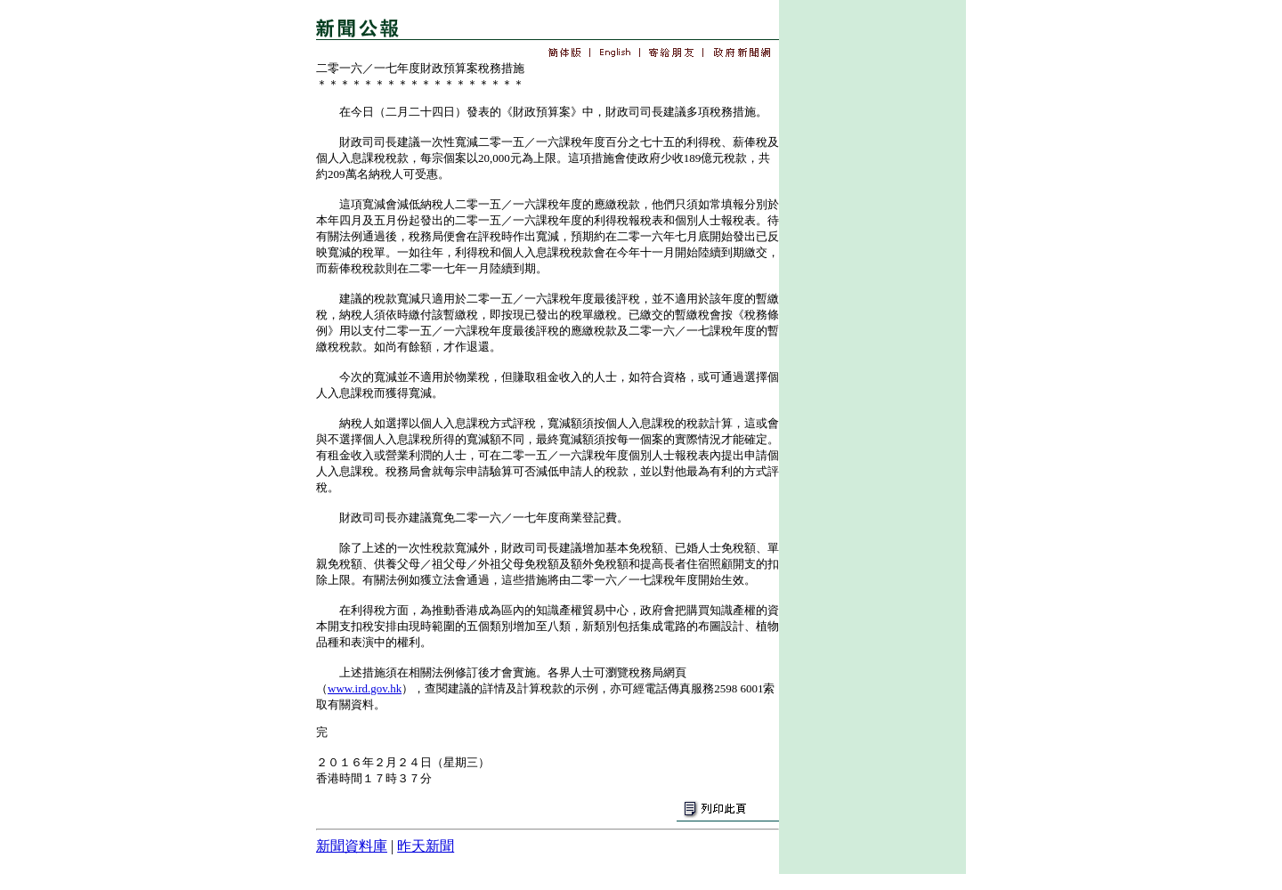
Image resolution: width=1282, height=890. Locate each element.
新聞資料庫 (351, 846)
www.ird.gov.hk (365, 688)
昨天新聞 (425, 846)
